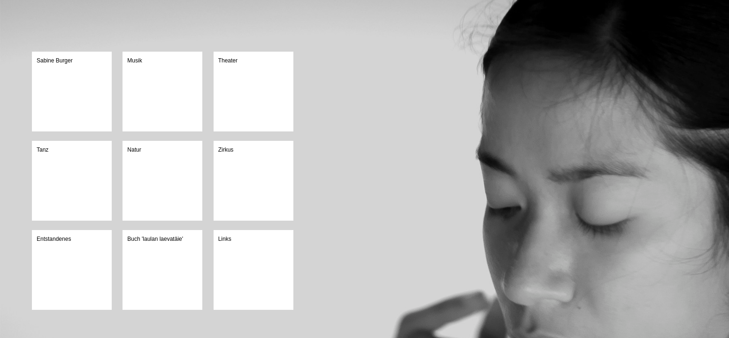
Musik (134, 60)
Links (224, 239)
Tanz (42, 149)
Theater (228, 60)
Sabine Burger (55, 60)
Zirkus (226, 149)
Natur (134, 149)
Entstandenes (54, 239)
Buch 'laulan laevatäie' (155, 239)
